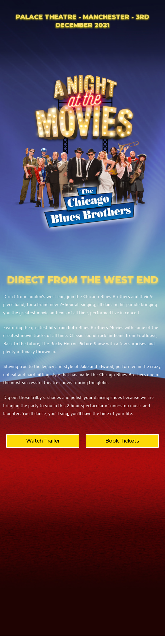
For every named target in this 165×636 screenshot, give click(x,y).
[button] (42, 441)
